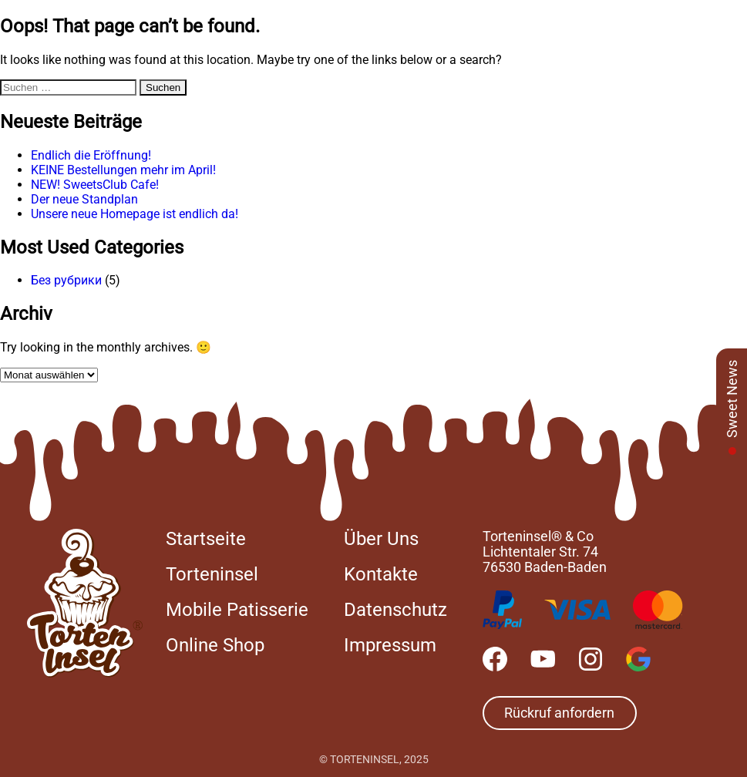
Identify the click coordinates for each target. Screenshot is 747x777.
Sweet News (732, 399)
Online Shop (215, 645)
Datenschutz (395, 610)
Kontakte (381, 574)
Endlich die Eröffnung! (91, 155)
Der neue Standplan (84, 199)
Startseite (206, 539)
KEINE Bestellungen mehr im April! (123, 170)
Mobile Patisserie (237, 610)
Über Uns (381, 539)
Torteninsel (212, 574)
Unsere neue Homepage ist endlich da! (134, 214)
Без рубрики (66, 280)
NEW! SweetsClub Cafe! (95, 184)
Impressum (390, 645)
